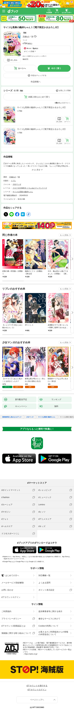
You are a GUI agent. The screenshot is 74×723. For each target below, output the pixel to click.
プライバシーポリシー (11, 618)
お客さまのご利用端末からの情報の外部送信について (53, 633)
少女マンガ (17, 184)
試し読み (14, 60)
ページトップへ (37, 700)
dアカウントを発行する (37, 686)
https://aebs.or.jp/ (30, 654)
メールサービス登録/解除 (12, 583)
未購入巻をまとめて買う (39, 97)
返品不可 (25, 59)
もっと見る (64, 235)
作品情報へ (36, 82)
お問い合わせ (7, 590)
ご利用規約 (6, 611)
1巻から (58, 103)
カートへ (22, 68)
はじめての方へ (10, 575)
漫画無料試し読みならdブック (12, 417)
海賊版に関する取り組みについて (16, 633)
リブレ (13, 181)
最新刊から (66, 103)
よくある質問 (44, 583)
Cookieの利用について (48, 626)
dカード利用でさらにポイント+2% (34, 56)
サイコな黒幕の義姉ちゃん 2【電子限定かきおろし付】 (41, 129)
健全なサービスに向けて (49, 618)
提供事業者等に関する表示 (50, 611)
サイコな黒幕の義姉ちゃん (23, 192)
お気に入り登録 (65, 90)
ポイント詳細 (29, 51)
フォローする (35, 36)
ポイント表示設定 (46, 590)
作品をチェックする (38, 75)
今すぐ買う (56, 68)
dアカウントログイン (10, 597)
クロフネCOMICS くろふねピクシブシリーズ (30, 188)
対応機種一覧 (44, 575)
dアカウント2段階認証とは (13, 626)
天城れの (26, 36)
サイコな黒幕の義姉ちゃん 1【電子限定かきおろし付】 (41, 107)
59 (32, 36)
